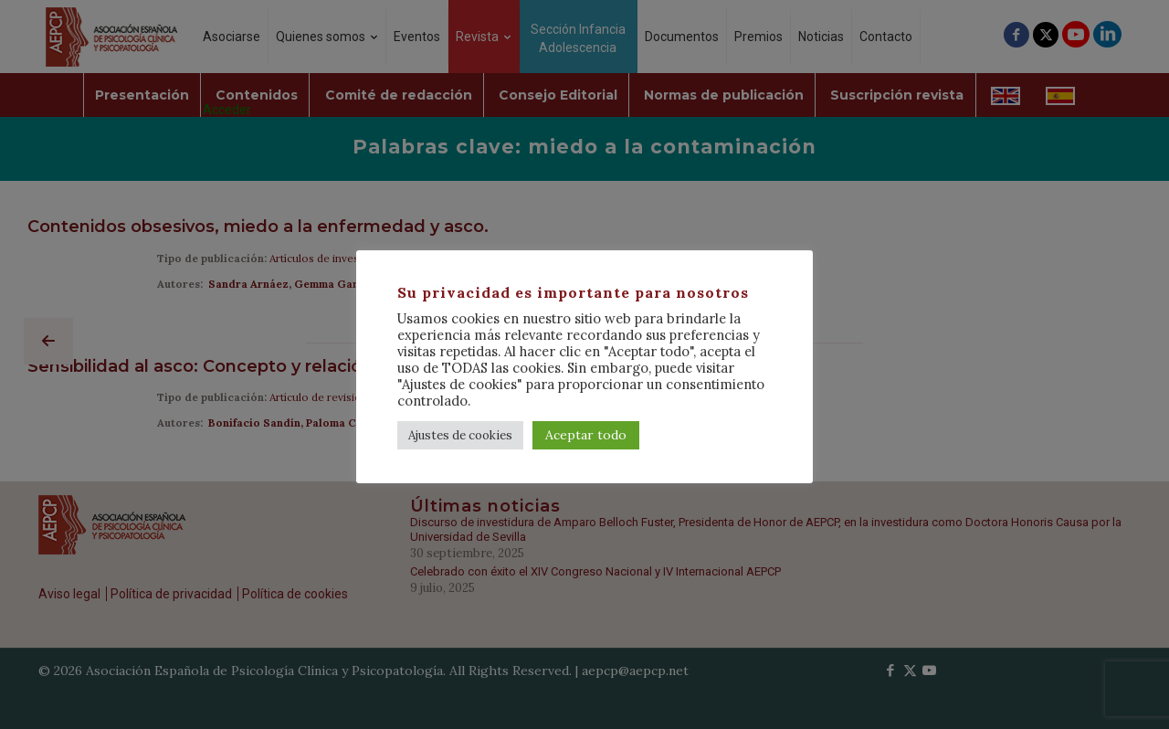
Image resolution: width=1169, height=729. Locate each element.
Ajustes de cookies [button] (460, 435)
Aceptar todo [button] (586, 435)
